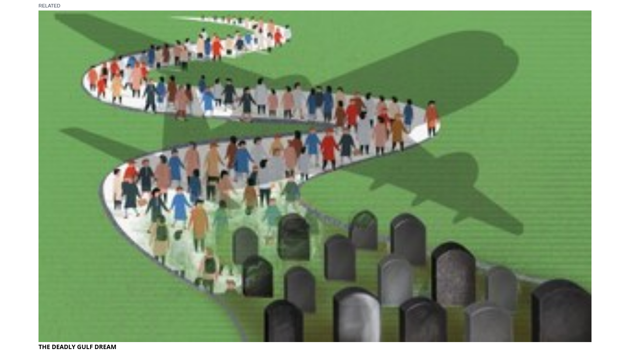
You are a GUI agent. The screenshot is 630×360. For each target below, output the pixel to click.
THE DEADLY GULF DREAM (77, 347)
